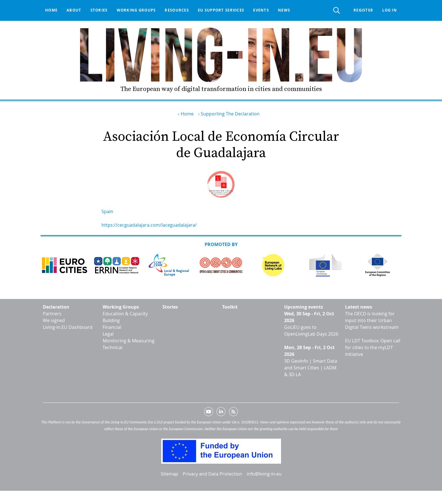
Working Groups (121, 307)
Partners (52, 314)
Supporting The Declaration (230, 114)
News (284, 10)
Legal (108, 334)
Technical (112, 347)
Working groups (136, 10)
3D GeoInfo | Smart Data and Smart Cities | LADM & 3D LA (310, 368)
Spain (107, 211)
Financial (112, 327)
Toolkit (230, 307)
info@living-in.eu (264, 474)
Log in (389, 10)
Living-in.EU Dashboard (67, 327)
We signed (54, 320)
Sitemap (169, 474)
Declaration (56, 307)
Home (51, 10)
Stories (99, 10)
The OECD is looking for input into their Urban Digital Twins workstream (372, 320)
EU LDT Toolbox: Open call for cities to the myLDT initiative (372, 347)
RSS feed (233, 412)
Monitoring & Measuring (128, 341)
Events (261, 10)
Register (363, 10)
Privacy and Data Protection (212, 474)
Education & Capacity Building (125, 317)
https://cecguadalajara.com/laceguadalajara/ (149, 225)
